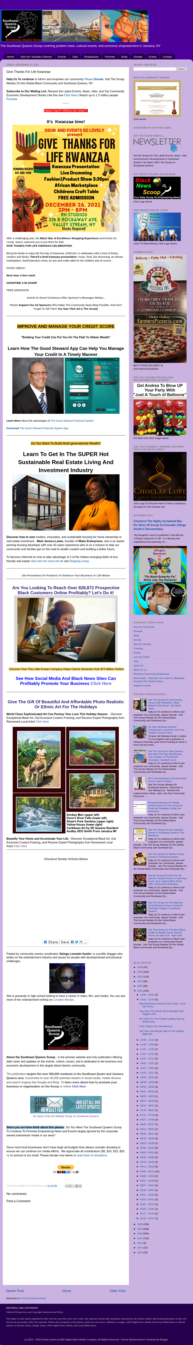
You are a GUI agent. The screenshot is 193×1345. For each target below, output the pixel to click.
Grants (153, 56)
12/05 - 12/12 (147, 1040)
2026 (140, 967)
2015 (140, 1247)
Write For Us (140, 669)
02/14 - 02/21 (147, 1199)
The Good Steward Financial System (72, 420)
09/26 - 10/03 (147, 1082)
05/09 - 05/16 (147, 1152)
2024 (140, 976)
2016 (140, 1243)
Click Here (70, 95)
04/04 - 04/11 (147, 1171)
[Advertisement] (65, 900)
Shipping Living (79, 561)
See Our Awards (142, 644)
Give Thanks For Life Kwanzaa (156, 1026)
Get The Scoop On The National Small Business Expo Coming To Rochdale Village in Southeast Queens (165, 907)
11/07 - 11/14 (147, 1058)
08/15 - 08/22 (147, 1105)
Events (62, 56)
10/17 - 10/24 (147, 1068)
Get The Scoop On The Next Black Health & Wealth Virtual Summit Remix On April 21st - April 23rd (166, 932)
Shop (124, 56)
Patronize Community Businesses (151, 674)
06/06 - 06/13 (147, 1133)
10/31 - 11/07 (147, 1063)
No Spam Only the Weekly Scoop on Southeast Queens (66, 1116)
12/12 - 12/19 (147, 999)
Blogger (164, 1339)
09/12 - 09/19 (147, 1091)
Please (93, 79)
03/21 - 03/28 (147, 1180)
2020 (140, 1224)
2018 (140, 1233)
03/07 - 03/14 (147, 1185)
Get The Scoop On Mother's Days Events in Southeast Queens (166, 855)
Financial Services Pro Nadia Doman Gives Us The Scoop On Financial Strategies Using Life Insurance (165, 807)
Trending (138, 648)
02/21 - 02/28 (147, 1194)
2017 (140, 1238)
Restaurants (91, 56)
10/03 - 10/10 (147, 1077)
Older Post (117, 1291)
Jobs (75, 56)
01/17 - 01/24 (147, 1213)
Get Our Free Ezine (143, 627)
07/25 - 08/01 (147, 1110)
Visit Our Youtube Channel (36, 56)
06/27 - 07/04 (147, 1119)
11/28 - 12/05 (147, 1044)
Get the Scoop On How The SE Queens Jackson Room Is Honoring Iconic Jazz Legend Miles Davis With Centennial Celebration (167, 880)
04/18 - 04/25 (147, 1162)
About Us (138, 665)
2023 (140, 981)
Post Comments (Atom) (33, 1298)
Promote (110, 56)
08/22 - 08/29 (147, 1101)
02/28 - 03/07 (147, 1190)
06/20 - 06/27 (147, 1124)
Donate (138, 56)
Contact (167, 56)
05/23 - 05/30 (147, 1143)
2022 (140, 986)
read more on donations (92, 1155)
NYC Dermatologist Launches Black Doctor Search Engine (167, 780)
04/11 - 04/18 (147, 1166)
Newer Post (15, 1291)
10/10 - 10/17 (147, 1072)
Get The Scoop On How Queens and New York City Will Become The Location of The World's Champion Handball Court (165, 755)
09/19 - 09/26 (147, 1086)
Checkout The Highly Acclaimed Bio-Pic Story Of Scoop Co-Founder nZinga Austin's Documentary (159, 525)
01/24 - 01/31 (147, 1209)
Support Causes (142, 685)
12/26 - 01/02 (147, 994)
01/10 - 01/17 (147, 1218)
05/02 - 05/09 (147, 1157)
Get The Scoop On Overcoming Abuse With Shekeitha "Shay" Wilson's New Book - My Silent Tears (165, 704)
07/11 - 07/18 (147, 1115)
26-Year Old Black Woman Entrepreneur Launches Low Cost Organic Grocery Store (166, 730)
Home (10, 56)
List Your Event (141, 657)
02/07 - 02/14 (147, 1204)
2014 (140, 1252)
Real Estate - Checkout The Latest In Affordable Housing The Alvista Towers (158, 679)
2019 (140, 1229)
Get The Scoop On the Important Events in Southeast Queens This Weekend (166, 832)
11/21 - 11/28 (147, 1049)
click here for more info (45, 561)
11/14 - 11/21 (147, 1054)
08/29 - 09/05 (147, 1096)
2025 (140, 972)
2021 (140, 990)
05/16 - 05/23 (147, 1148)
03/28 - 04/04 (147, 1176)
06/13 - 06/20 (147, 1129)
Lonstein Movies (63, 999)
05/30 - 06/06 (147, 1138)
